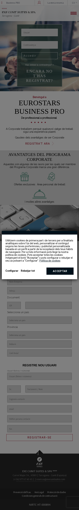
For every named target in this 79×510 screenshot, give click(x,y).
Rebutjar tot (28, 270)
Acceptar (60, 271)
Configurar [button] (11, 270)
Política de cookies (49, 260)
